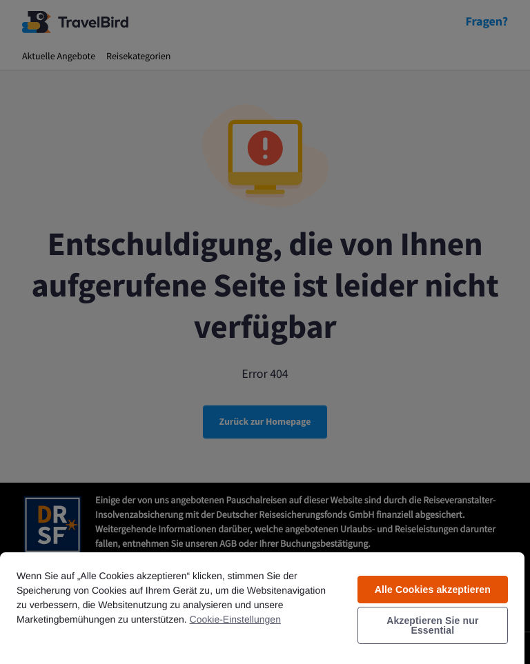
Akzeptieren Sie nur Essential (432, 625)
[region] (262, 607)
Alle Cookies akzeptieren (433, 589)
